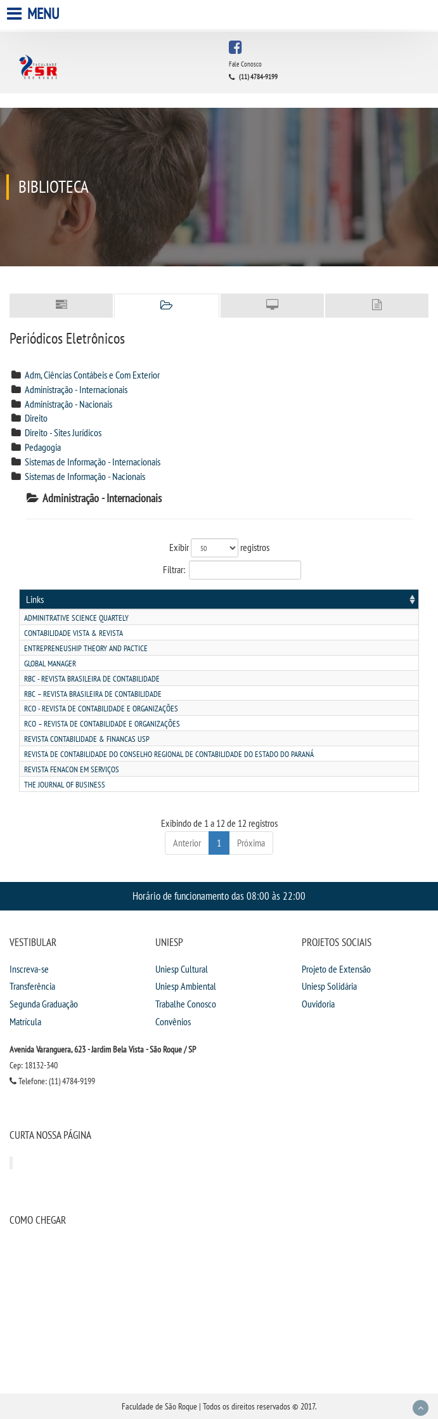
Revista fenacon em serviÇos (71, 769)
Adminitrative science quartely (76, 617)
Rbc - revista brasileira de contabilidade (92, 678)
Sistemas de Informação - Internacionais (92, 461)
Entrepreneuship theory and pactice (86, 648)
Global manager (50, 663)
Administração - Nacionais (68, 404)
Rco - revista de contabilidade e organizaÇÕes (101, 708)
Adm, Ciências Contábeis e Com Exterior (92, 374)
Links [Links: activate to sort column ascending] (35, 599)
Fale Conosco (245, 64)
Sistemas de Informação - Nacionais (85, 476)
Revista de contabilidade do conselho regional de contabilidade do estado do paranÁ (169, 754)
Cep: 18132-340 (34, 1065)
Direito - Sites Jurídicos (63, 432)
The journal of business (64, 784)
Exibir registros (219, 547)
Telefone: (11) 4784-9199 (52, 1081)
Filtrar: (219, 570)
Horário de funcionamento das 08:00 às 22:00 (219, 895)
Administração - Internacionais (76, 389)
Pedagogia (43, 447)
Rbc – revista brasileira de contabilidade (93, 694)
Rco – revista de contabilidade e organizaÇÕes (102, 723)
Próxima (251, 842)
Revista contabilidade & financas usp (87, 739)
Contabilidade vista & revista (73, 633)
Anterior (187, 842)
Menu (35, 13)
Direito (36, 417)
